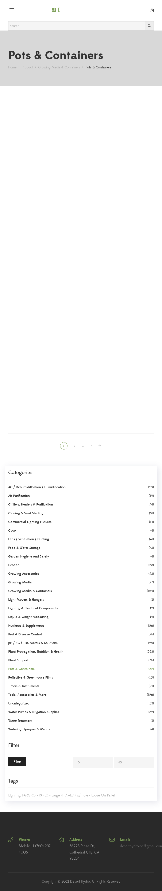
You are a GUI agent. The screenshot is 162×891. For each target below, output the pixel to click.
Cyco (12, 530)
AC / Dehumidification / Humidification (37, 487)
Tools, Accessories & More (27, 695)
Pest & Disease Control (25, 634)
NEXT (100, 446)
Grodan (13, 565)
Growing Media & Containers (30, 591)
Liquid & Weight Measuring (28, 617)
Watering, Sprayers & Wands (29, 729)
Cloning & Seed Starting (25, 513)
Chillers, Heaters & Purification (30, 504)
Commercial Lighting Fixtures (29, 522)
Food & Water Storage (24, 548)
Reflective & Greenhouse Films (30, 677)
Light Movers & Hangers (26, 600)
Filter (17, 762)
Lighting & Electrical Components (33, 608)
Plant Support (18, 660)
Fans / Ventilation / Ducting (28, 539)
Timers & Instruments (23, 686)
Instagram (152, 10)
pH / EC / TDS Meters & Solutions (33, 643)
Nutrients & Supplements (26, 626)
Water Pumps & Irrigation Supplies (33, 712)
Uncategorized (19, 703)
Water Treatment (20, 721)
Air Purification (19, 496)
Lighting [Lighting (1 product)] (14, 795)
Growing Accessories (23, 574)
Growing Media (20, 582)
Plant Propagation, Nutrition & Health (35, 652)
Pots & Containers (21, 669)
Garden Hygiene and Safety (28, 556)
